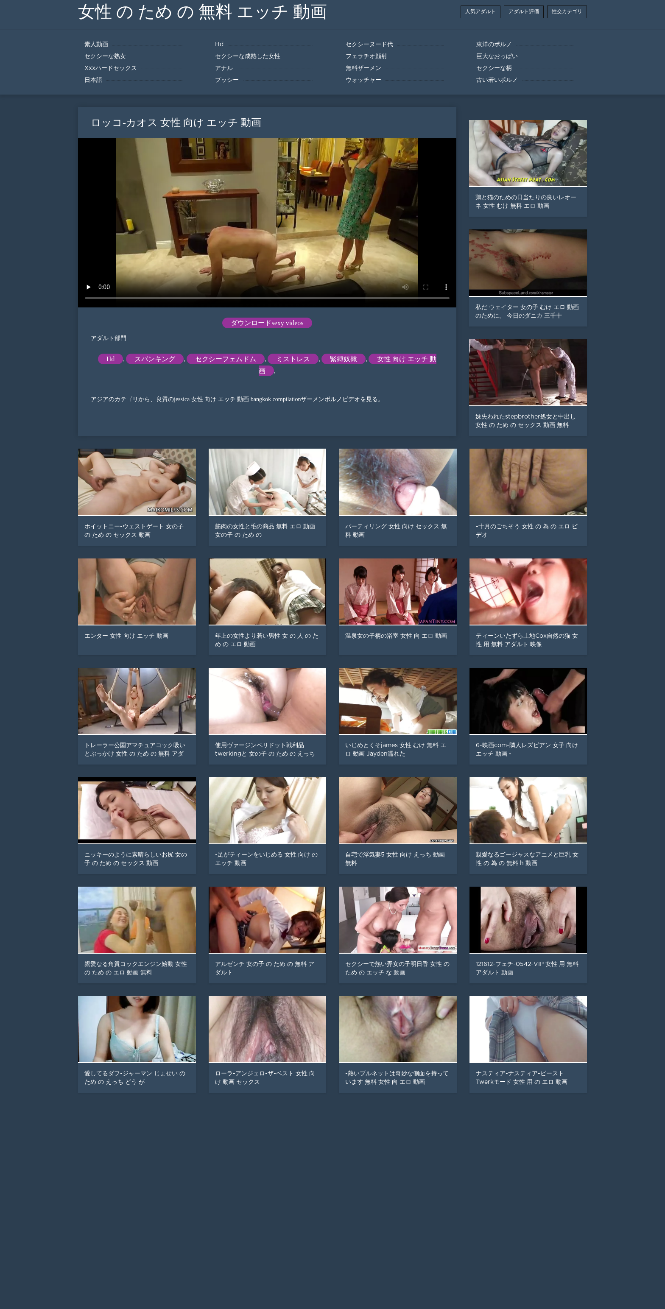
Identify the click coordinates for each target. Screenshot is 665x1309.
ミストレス (293, 359)
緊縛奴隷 (343, 359)
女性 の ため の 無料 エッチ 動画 (202, 11)
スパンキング (154, 359)
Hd (110, 359)
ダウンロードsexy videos (267, 323)
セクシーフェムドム (225, 359)
